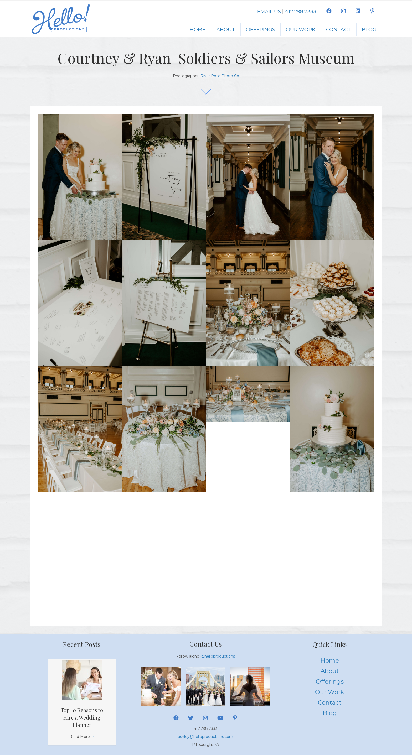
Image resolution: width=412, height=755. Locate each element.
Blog (369, 30)
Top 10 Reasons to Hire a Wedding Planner (82, 717)
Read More (82, 736)
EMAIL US (269, 11)
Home (197, 30)
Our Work (300, 30)
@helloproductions (217, 656)
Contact (338, 30)
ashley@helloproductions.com (205, 736)
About (225, 30)
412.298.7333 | (302, 11)
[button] (329, 11)
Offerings (260, 30)
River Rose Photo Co (219, 76)
